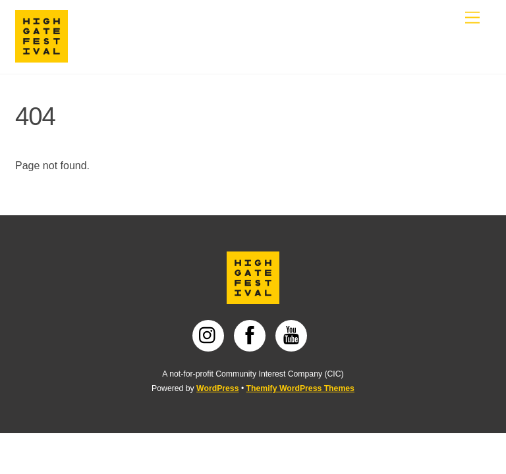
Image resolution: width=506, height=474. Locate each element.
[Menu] (472, 18)
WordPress (217, 388)
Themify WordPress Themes (300, 388)
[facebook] (252, 335)
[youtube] (293, 335)
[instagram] (210, 335)
